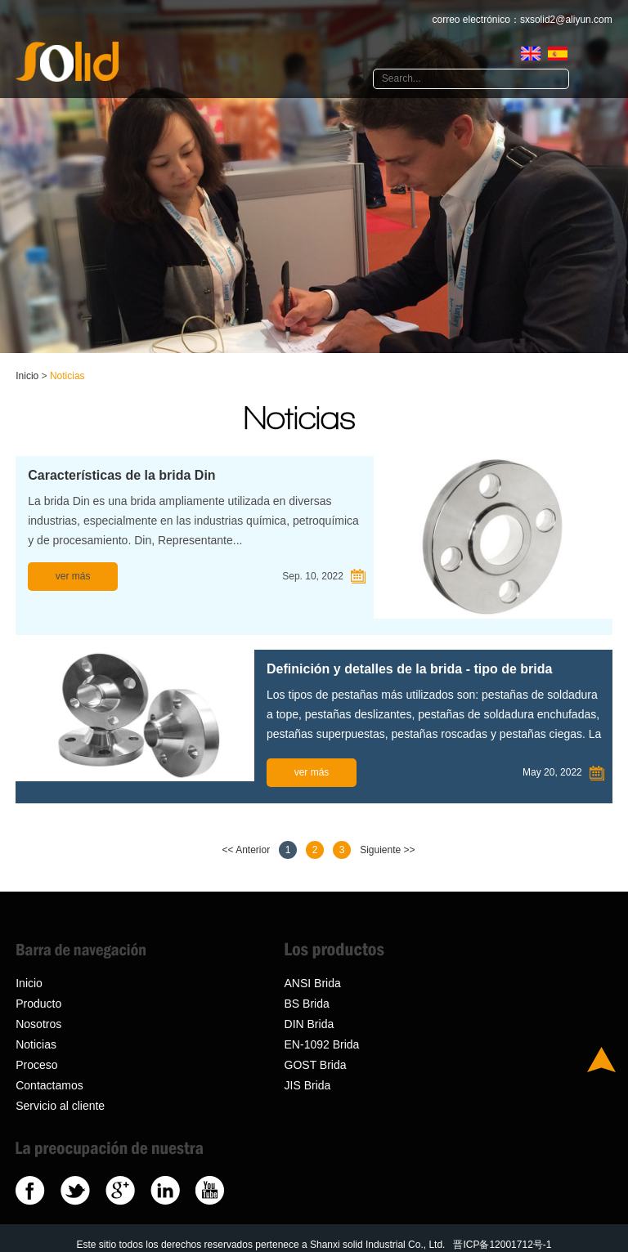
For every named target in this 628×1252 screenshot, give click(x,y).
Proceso (36, 1064)
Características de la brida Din (121, 475)
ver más (73, 576)
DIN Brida (309, 1024)
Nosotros (38, 1024)
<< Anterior (246, 850)
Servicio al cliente (60, 1105)
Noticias (67, 376)
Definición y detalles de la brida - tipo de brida (409, 669)
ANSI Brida (313, 983)
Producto (38, 1003)
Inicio (27, 376)
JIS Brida (308, 1085)
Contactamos (49, 1085)
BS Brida (307, 1003)
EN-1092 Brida (322, 1044)
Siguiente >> (387, 850)
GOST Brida (316, 1064)
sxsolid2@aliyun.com (566, 19)
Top (601, 1059)
